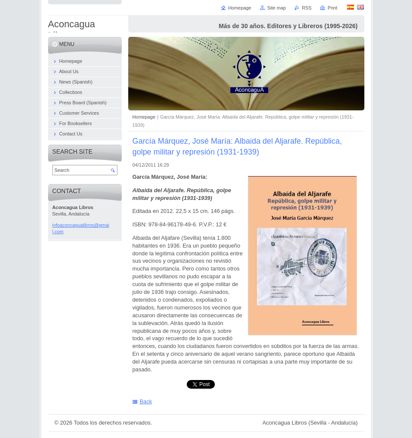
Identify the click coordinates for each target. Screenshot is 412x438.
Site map (276, 7)
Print (332, 7)
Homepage (144, 116)
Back (146, 401)
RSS (306, 7)
